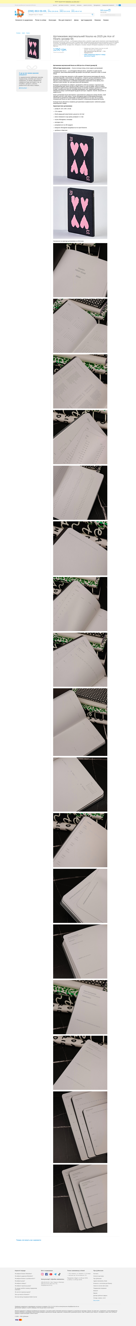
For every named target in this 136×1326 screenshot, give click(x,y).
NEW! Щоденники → (68, 2)
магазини (79, 5)
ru (117, 5)
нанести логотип (87, 5)
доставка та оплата (64, 5)
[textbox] (60, 15)
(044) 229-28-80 (52, 1306)
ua (119, 5)
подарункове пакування (108, 5)
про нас (55, 5)
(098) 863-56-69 (37, 11)
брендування (97, 5)
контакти (73, 5)
